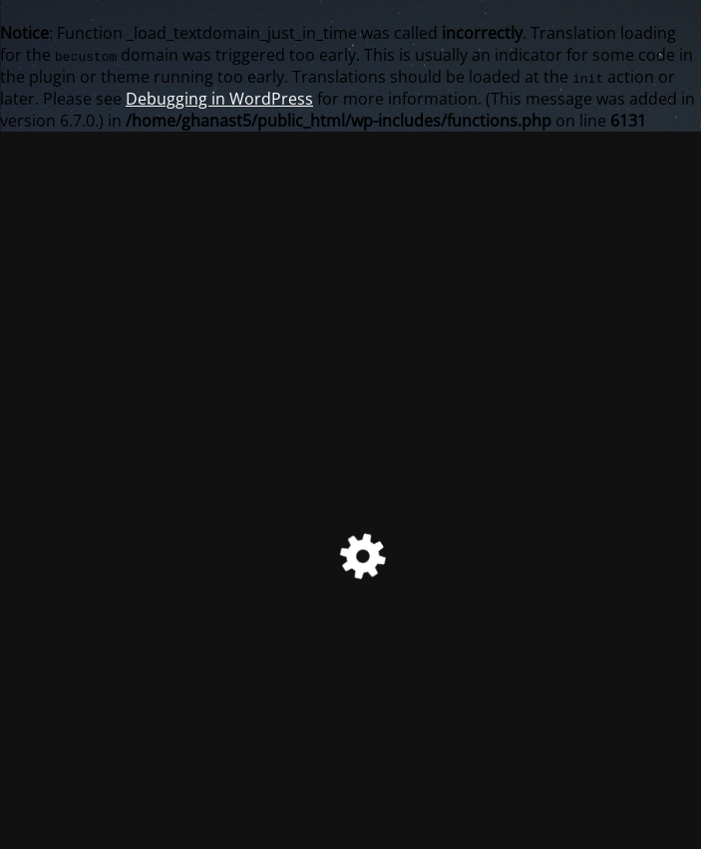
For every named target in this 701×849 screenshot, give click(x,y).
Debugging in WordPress (219, 99)
